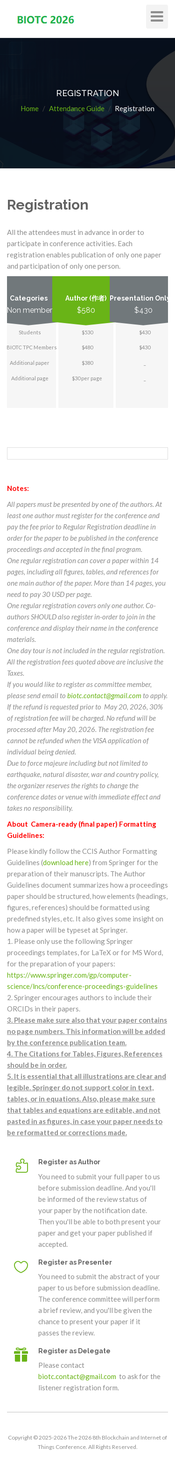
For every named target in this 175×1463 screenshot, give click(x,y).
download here (66, 862)
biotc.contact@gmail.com (104, 695)
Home (30, 108)
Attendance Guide (77, 108)
